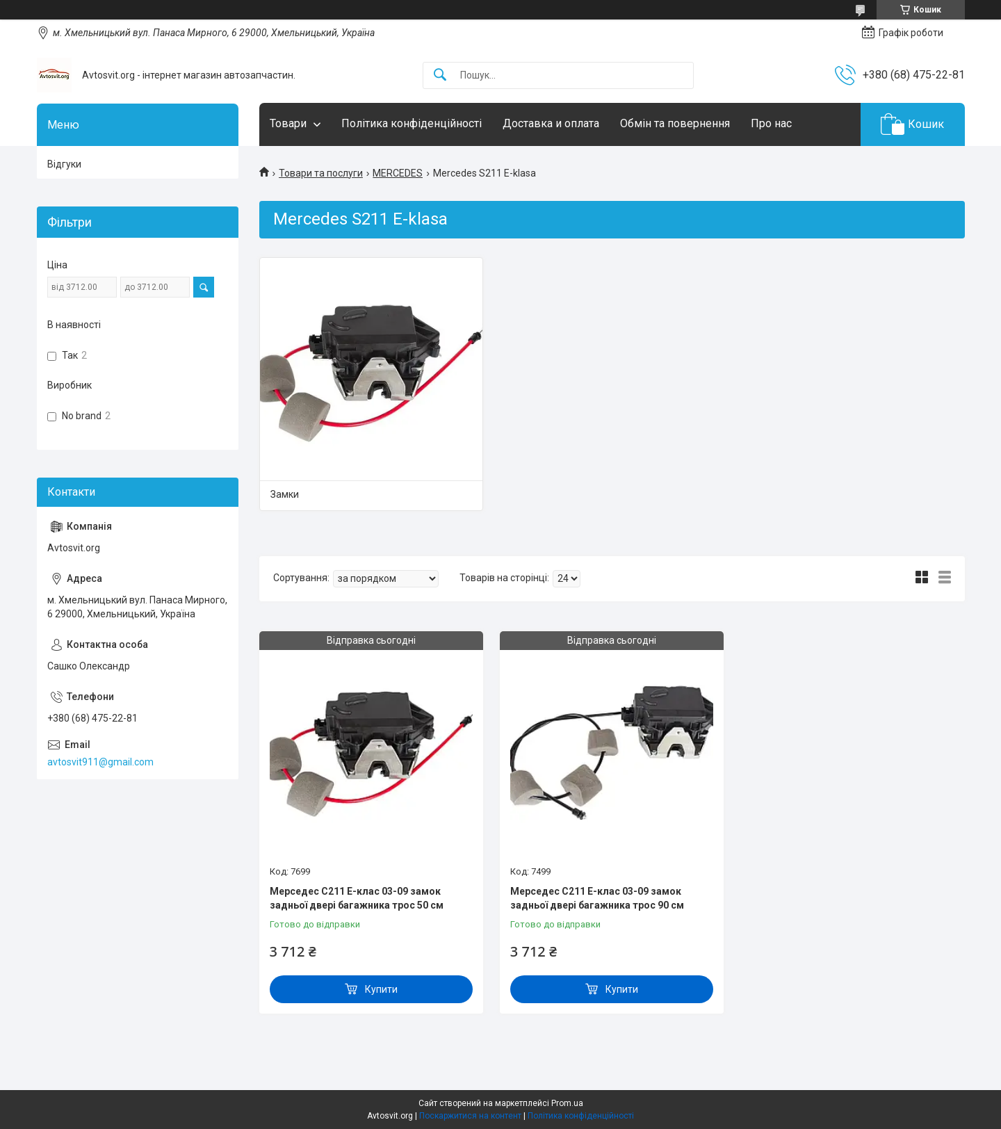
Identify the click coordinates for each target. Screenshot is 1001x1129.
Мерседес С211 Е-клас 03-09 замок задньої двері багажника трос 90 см (597, 898)
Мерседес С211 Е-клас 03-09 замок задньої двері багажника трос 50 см (356, 898)
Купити (381, 989)
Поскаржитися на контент (470, 1116)
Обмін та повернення (675, 123)
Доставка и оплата (551, 123)
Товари (288, 123)
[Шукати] (440, 75)
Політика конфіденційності (411, 123)
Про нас (771, 123)
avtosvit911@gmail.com (100, 761)
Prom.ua (567, 1103)
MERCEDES (398, 173)
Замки (284, 494)
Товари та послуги (321, 173)
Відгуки (64, 164)
